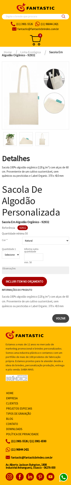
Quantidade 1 (9, 249)
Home (9, 393)
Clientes (12, 403)
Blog (9, 419)
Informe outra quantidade (31, 250)
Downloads (14, 429)
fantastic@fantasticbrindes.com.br (31, 457)
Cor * (5, 240)
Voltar (60, 318)
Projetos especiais (19, 408)
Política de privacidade (22, 434)
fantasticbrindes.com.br (38, 29)
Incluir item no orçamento (24, 281)
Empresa (12, 398)
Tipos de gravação (18, 413)
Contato (12, 424)
